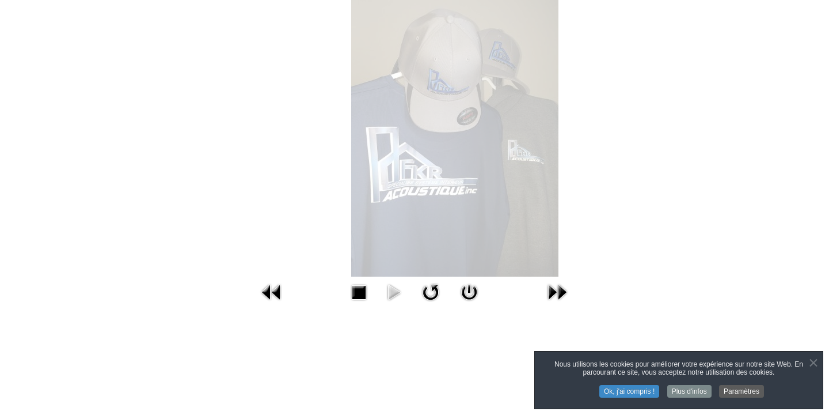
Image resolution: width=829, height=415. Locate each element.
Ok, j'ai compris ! (629, 392)
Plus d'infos (689, 392)
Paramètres (741, 392)
